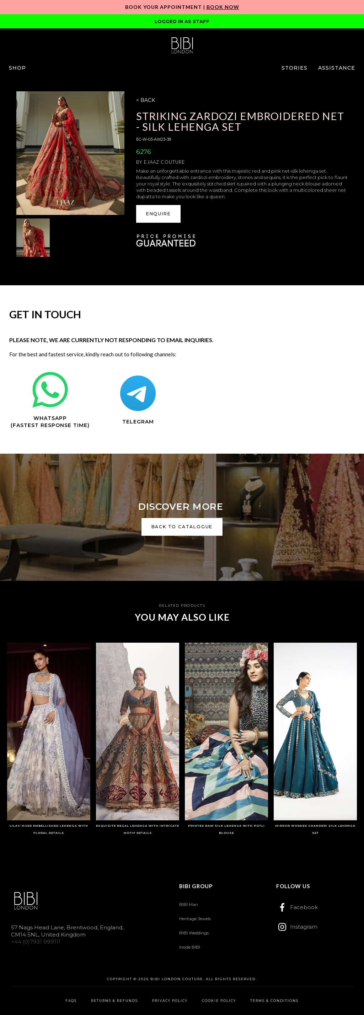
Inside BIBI (189, 947)
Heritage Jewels (195, 918)
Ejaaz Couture (164, 162)
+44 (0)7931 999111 (35, 941)
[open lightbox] (70, 153)
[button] (17, 68)
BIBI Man (188, 904)
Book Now (223, 7)
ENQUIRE (158, 213)
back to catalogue (182, 526)
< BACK (145, 100)
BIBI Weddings (194, 932)
